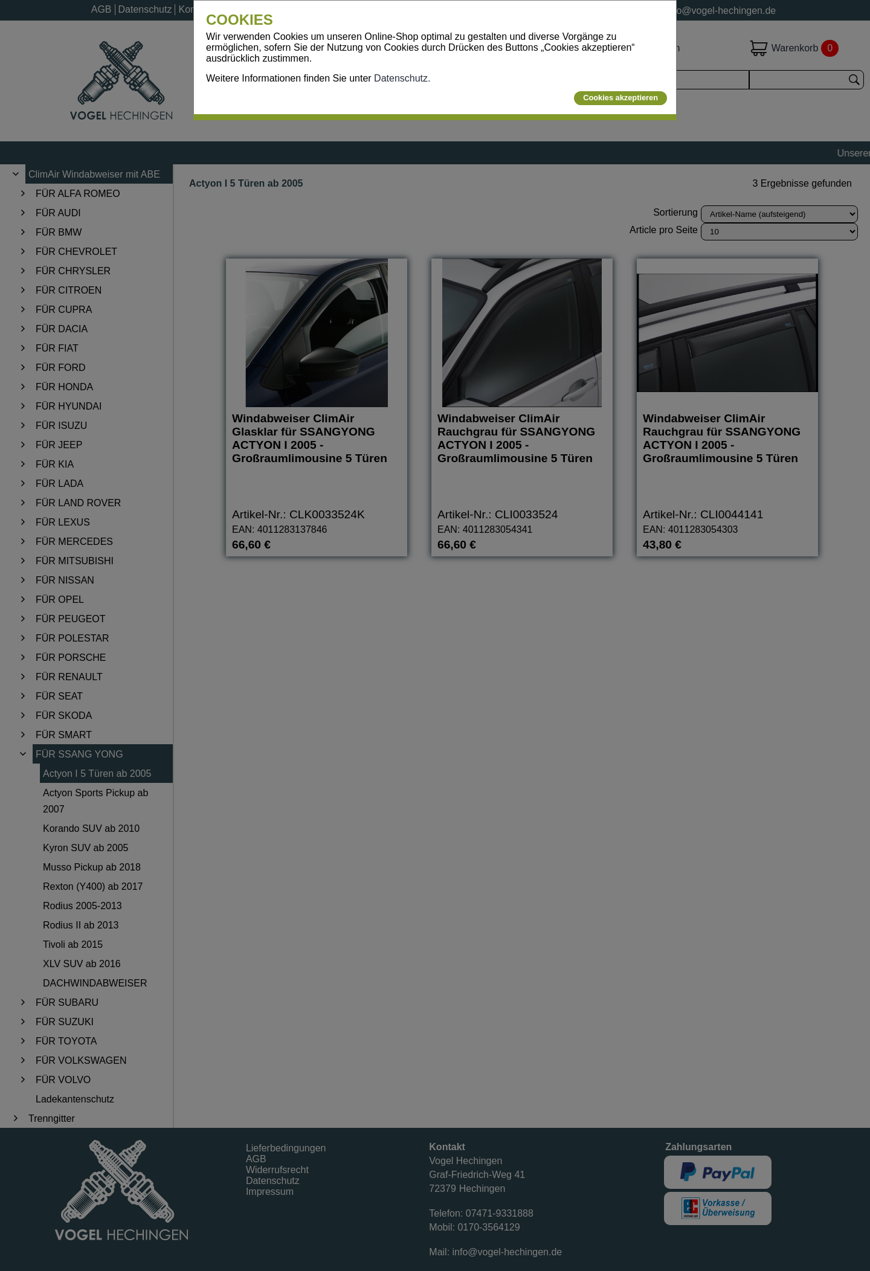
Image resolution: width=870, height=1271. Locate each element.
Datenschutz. (402, 78)
